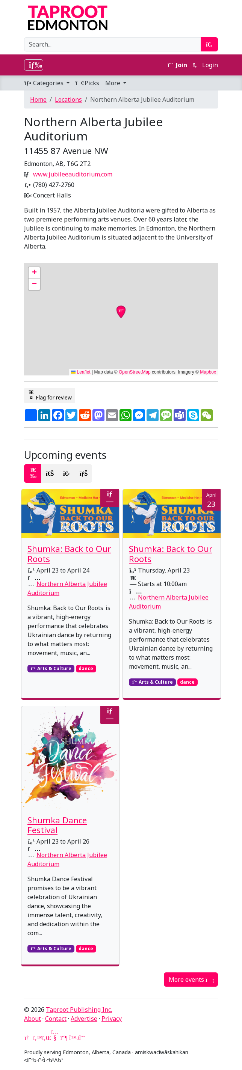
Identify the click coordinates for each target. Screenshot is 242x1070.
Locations (68, 99)
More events (191, 979)
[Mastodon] (64, 1038)
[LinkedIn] (46, 1038)
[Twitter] (37, 1038)
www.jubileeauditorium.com (72, 174)
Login (205, 65)
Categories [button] (44, 83)
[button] (34, 273)
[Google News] (28, 1038)
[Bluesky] (73, 1038)
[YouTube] (55, 1038)
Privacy (111, 1018)
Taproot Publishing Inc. (79, 1009)
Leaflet (80, 372)
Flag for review (49, 395)
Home (38, 99)
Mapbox (208, 372)
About (32, 1018)
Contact (56, 1018)
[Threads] (82, 1038)
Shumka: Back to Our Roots (69, 554)
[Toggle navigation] (33, 65)
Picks (87, 83)
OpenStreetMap (135, 372)
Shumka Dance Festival (57, 825)
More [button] (113, 83)
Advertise (84, 1018)
